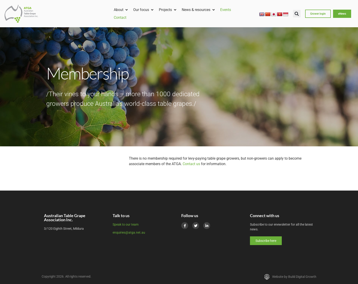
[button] (121, 10)
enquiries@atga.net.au (129, 232)
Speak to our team (125, 224)
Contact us (191, 164)
